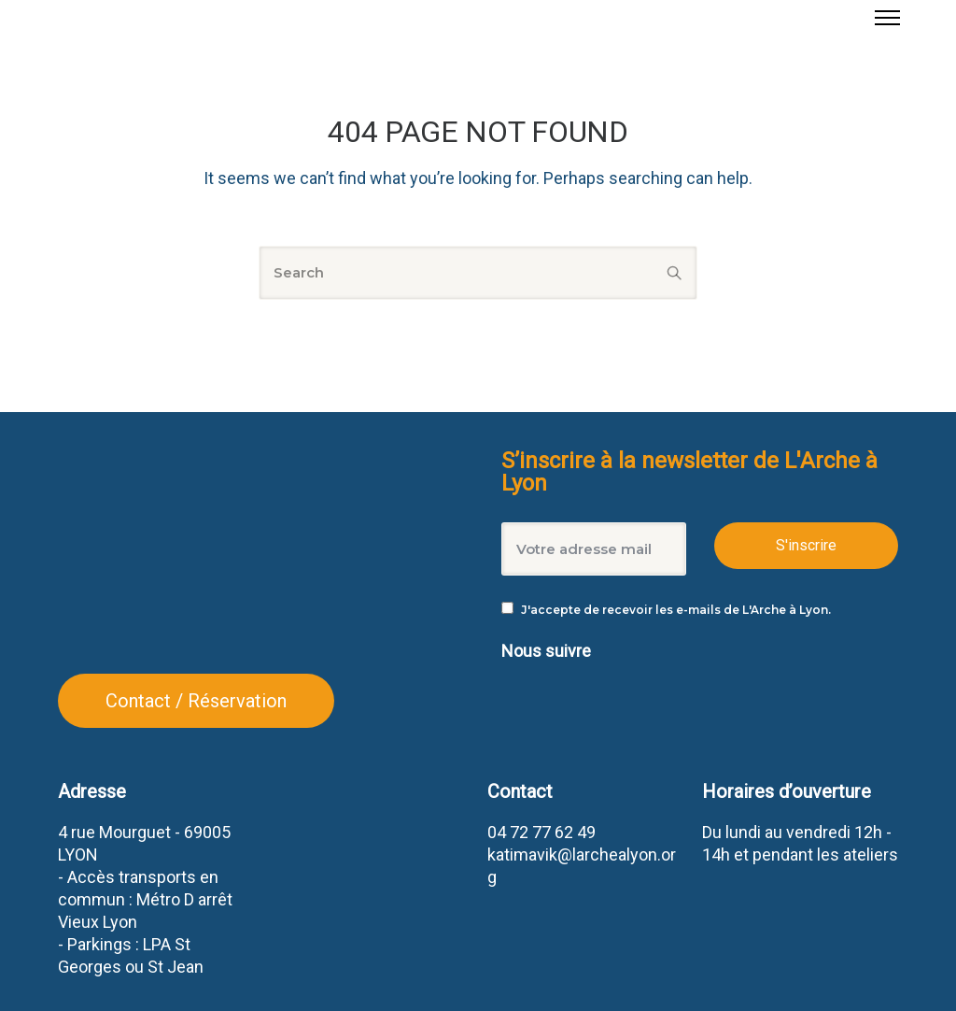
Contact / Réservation (196, 701)
